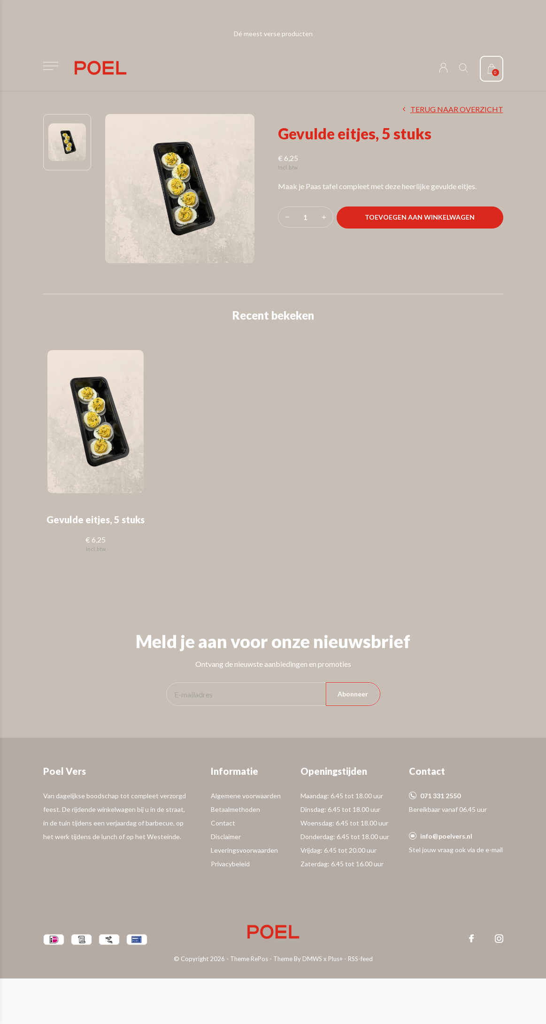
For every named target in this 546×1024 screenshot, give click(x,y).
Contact (223, 823)
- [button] (287, 217)
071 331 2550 (440, 796)
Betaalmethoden (235, 809)
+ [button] (324, 217)
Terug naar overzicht (456, 109)
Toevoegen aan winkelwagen (420, 217)
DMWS (312, 959)
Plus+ (335, 959)
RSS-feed (360, 959)
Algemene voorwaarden (246, 796)
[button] (50, 65)
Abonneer (353, 694)
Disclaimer (226, 837)
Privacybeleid (230, 864)
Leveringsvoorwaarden (244, 850)
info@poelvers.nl (446, 836)
